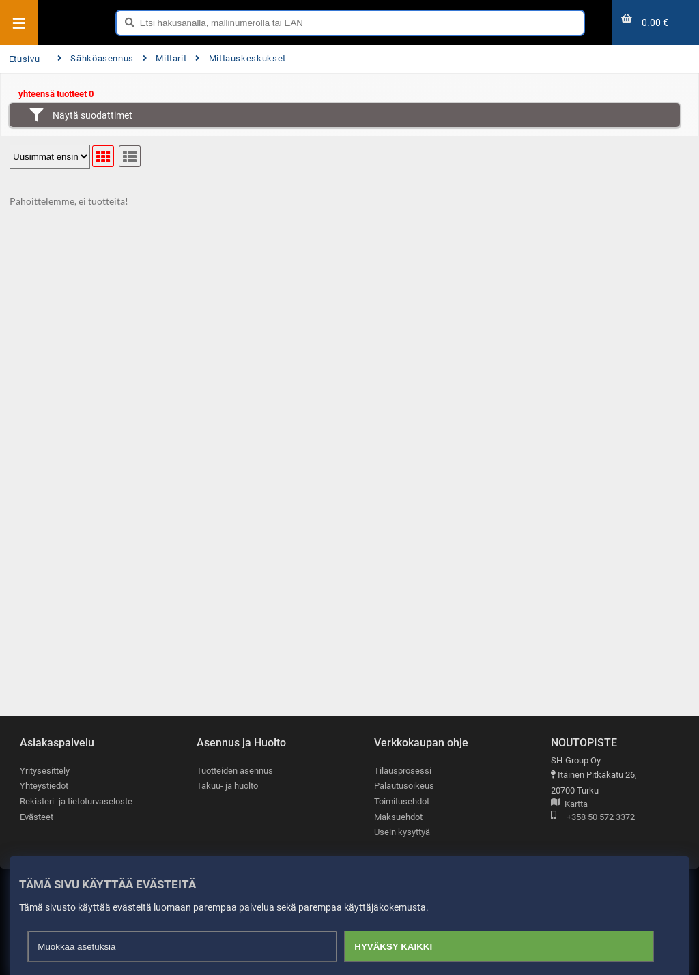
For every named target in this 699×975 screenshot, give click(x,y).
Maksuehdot (398, 817)
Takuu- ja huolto (227, 786)
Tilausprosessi (402, 771)
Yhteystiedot (44, 786)
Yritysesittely (45, 771)
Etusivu (24, 59)
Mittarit (165, 58)
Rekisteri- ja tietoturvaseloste (76, 801)
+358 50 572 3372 (593, 817)
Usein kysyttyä (402, 833)
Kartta (569, 804)
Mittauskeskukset (240, 58)
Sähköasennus (95, 58)
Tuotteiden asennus (235, 771)
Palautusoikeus (404, 786)
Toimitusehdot (401, 801)
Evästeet (36, 817)
